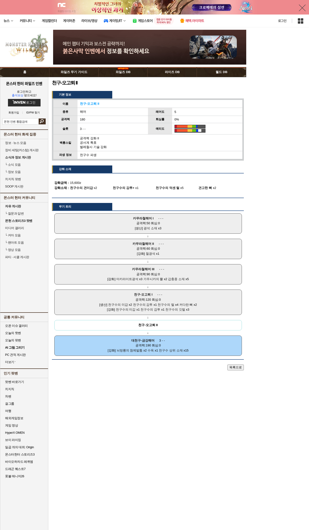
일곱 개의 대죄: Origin (19, 447)
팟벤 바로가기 (14, 381)
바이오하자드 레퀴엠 (19, 461)
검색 (42, 121)
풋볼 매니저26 (14, 476)
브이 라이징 (13, 439)
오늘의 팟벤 (13, 340)
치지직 (9, 389)
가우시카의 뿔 (153, 279)
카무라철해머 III (143, 269)
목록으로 (235, 367)
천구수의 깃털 (175, 309)
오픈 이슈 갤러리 (16, 325)
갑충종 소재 (176, 279)
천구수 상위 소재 (171, 350)
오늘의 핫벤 (13, 333)
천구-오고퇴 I (143, 294)
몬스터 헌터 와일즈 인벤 (24, 83)
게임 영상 (11, 425)
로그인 (282, 21)
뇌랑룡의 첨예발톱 (130, 350)
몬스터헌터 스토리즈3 (20, 454)
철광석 (150, 253)
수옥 (150, 350)
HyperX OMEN (14, 432)
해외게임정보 (14, 418)
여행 (8, 410)
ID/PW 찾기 (33, 112)
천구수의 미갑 (118, 304)
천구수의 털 (166, 304)
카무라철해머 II (143, 244)
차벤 (8, 396)
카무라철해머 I (143, 218)
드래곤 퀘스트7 (15, 468)
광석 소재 (150, 228)
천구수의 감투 (143, 304)
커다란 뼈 (186, 304)
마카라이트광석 (127, 279)
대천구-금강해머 (142, 340)
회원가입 (13, 112)
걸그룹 (9, 403)
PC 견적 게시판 (15, 354)
